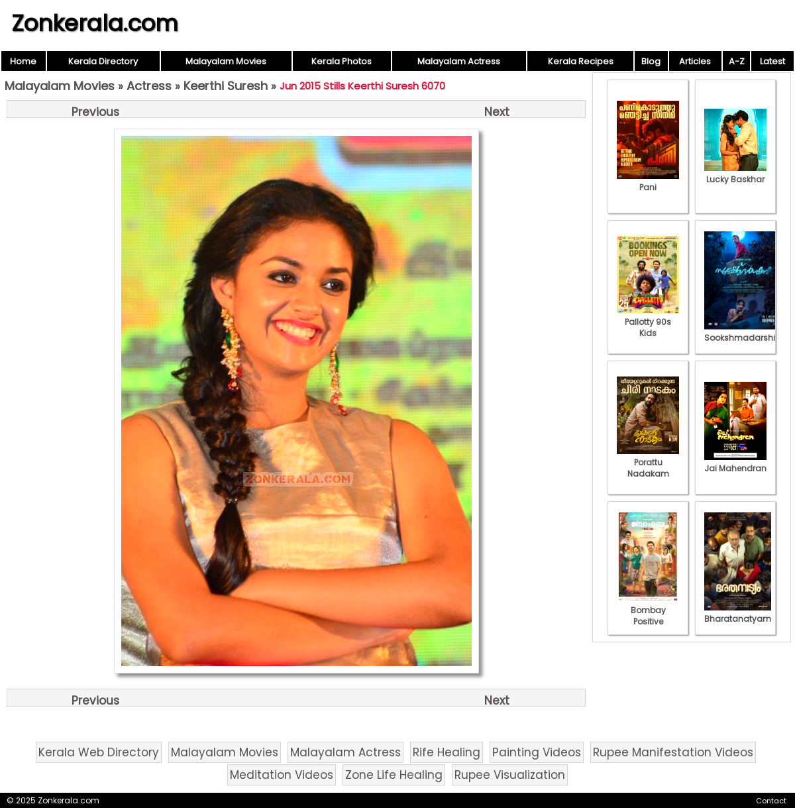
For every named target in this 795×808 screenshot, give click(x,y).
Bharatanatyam (737, 613)
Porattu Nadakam (648, 462)
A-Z (737, 61)
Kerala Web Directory (98, 752)
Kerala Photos (341, 61)
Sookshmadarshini (743, 332)
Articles (695, 61)
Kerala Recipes (580, 61)
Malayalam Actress (458, 61)
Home (23, 61)
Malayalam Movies (226, 61)
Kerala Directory (103, 61)
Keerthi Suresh (226, 86)
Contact (771, 800)
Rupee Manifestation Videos (673, 752)
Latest (772, 61)
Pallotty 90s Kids (648, 322)
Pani (648, 181)
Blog (651, 61)
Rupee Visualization (509, 775)
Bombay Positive (648, 610)
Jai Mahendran (735, 462)
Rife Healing (446, 752)
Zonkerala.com (94, 23)
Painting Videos (536, 752)
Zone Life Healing (394, 775)
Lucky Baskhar (735, 173)
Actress (149, 86)
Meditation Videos (281, 775)
